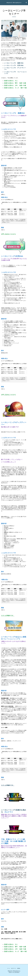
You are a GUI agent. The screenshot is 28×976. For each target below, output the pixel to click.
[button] (1, 2)
